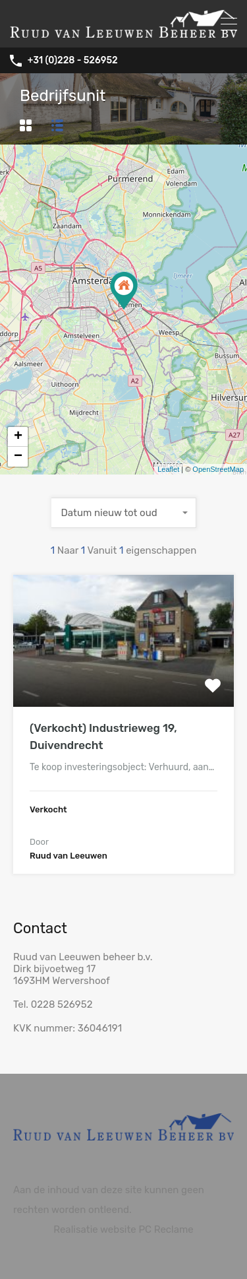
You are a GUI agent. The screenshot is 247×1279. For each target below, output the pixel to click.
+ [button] (18, 437)
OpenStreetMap (218, 469)
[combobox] (123, 513)
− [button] (18, 457)
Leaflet (168, 469)
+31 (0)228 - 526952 (73, 60)
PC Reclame (165, 1229)
